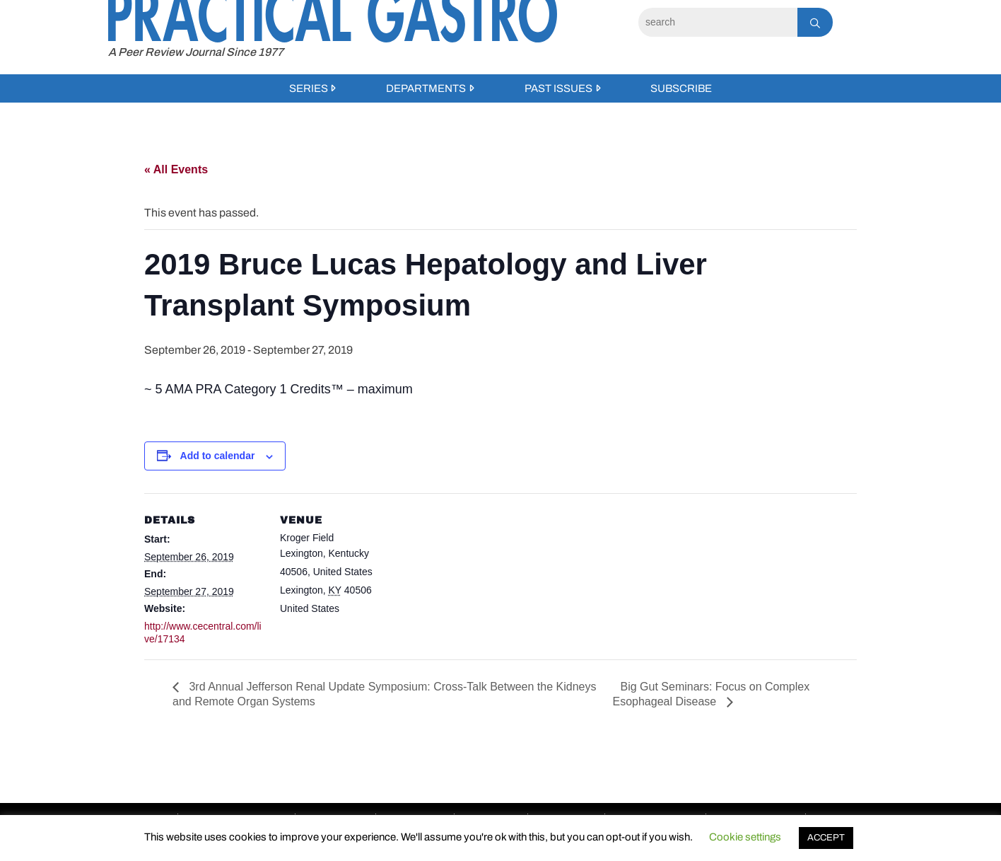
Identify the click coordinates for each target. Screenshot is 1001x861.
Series (308, 88)
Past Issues (558, 88)
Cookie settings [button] (745, 837)
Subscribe (681, 88)
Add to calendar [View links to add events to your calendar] (217, 455)
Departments (426, 88)
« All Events (176, 169)
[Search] (717, 22)
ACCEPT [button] (826, 838)
